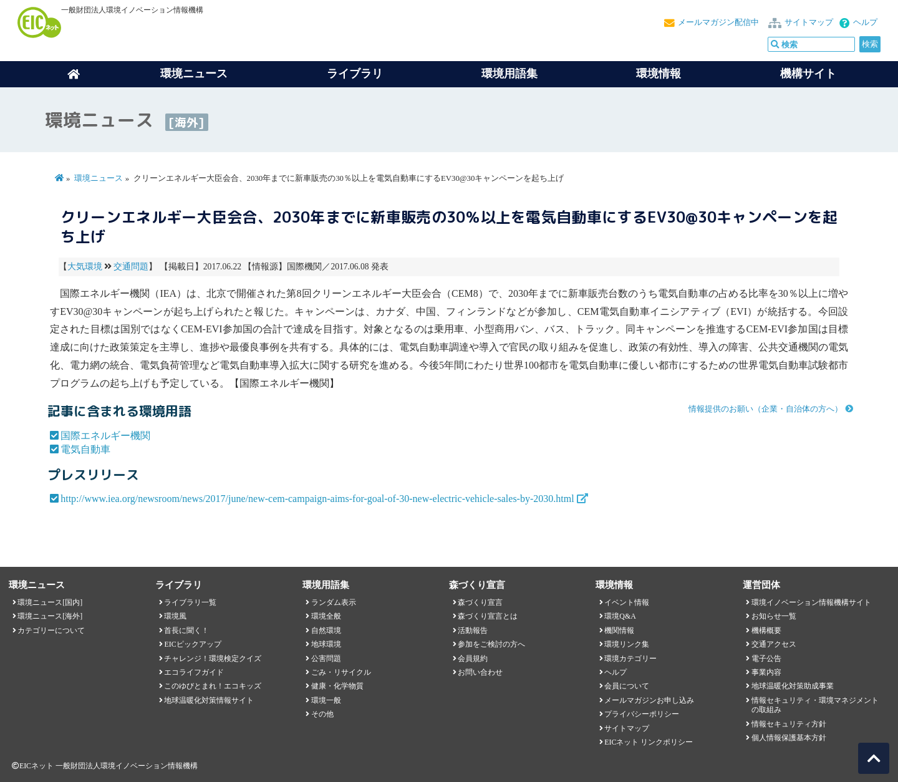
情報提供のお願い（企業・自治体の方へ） (765, 409)
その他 (322, 714)
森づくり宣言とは (488, 616)
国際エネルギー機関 (105, 435)
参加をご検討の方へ (491, 644)
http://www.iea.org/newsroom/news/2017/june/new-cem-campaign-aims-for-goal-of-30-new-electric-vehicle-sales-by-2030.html (317, 498)
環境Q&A (619, 616)
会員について (626, 686)
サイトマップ (809, 22)
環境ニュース (98, 178)
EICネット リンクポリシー (648, 742)
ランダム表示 (333, 602)
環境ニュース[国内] (49, 602)
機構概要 (766, 630)
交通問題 (130, 266)
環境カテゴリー (630, 658)
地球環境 (326, 644)
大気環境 (84, 266)
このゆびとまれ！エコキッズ (212, 686)
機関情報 (619, 630)
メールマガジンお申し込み (649, 700)
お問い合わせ (480, 672)
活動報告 (473, 630)
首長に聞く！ (186, 630)
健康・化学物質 (337, 686)
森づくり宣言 (480, 602)
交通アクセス (773, 644)
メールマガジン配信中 (718, 22)
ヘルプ (865, 22)
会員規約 (473, 658)
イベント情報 (626, 602)
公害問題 (326, 658)
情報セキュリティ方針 (788, 724)
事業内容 (766, 672)
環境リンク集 (626, 644)
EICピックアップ (192, 644)
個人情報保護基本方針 (788, 737)
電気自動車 (85, 449)
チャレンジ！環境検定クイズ (212, 658)
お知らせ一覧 (773, 616)
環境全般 (326, 616)
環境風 (175, 616)
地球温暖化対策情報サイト (209, 700)
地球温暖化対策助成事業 (792, 686)
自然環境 (326, 630)
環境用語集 (509, 73)
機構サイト (808, 73)
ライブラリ (355, 73)
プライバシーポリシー (641, 714)
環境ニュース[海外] (49, 616)
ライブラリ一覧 (190, 602)
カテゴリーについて (51, 630)
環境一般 (326, 700)
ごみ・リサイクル (341, 672)
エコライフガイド (194, 672)
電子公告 (766, 658)
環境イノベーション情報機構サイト (811, 602)
